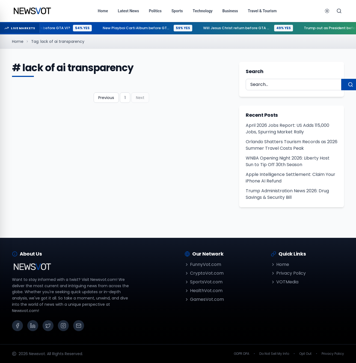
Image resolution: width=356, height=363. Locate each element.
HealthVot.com (203, 290)
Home (17, 41)
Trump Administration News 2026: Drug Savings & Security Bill (287, 194)
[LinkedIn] (32, 325)
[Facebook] (17, 325)
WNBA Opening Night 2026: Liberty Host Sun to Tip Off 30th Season (288, 161)
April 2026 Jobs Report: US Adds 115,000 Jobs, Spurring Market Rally (287, 128)
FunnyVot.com (203, 264)
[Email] (78, 325)
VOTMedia (284, 282)
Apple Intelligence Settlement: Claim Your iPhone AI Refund (290, 177)
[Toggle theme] (327, 11)
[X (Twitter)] (48, 325)
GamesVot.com (204, 299)
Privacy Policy (288, 273)
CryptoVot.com (204, 273)
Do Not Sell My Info (274, 354)
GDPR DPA (241, 354)
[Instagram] (63, 325)
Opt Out (305, 354)
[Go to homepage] (32, 10)
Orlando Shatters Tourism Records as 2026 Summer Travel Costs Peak (291, 145)
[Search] (339, 11)
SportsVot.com (203, 282)
